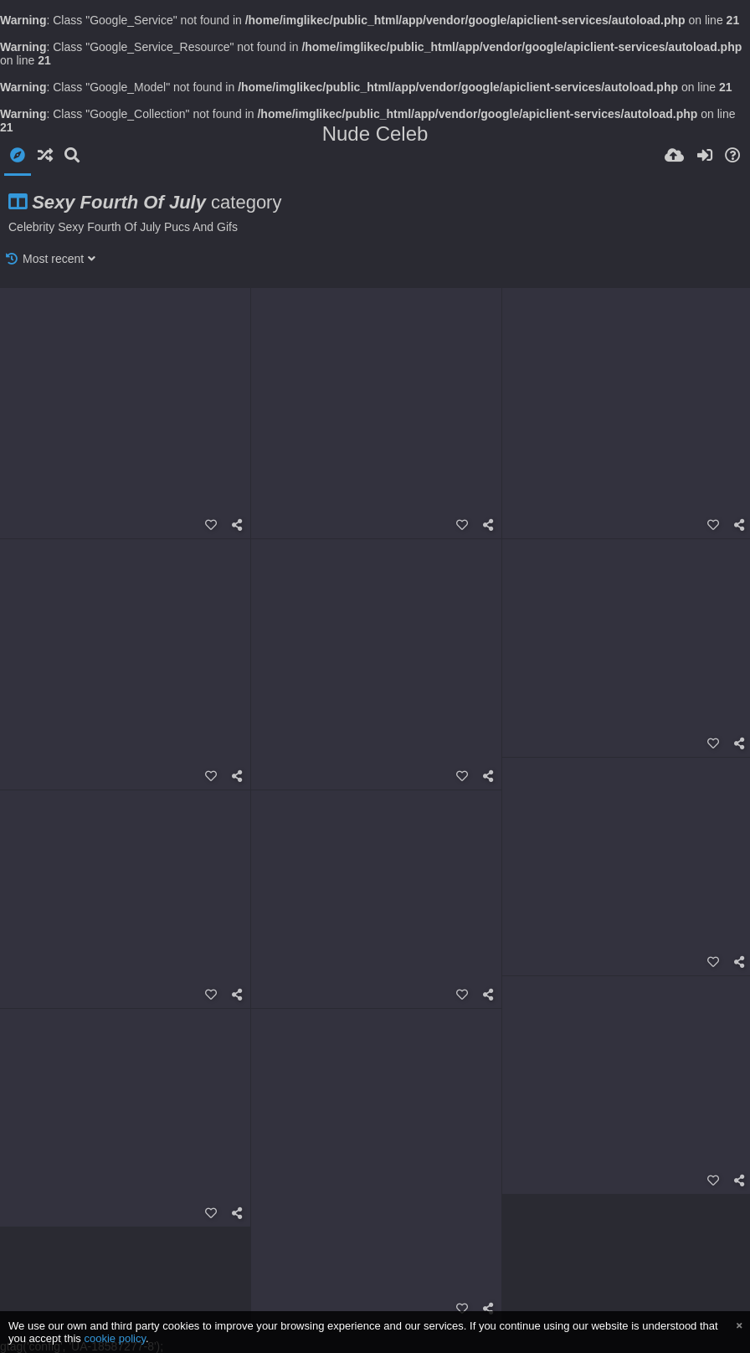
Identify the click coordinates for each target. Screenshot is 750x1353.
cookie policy (115, 1338)
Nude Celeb (375, 133)
